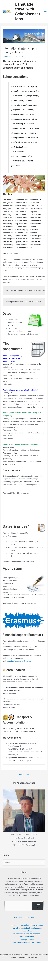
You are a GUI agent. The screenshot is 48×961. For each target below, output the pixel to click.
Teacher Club (9, 56)
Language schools (26, 935)
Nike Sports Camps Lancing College (26, 938)
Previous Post (24, 770)
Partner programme (21, 913)
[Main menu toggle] (45, 11)
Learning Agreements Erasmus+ (19, 657)
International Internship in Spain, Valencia (27, 920)
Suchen (37, 901)
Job (32, 913)
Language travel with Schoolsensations (27, 11)
